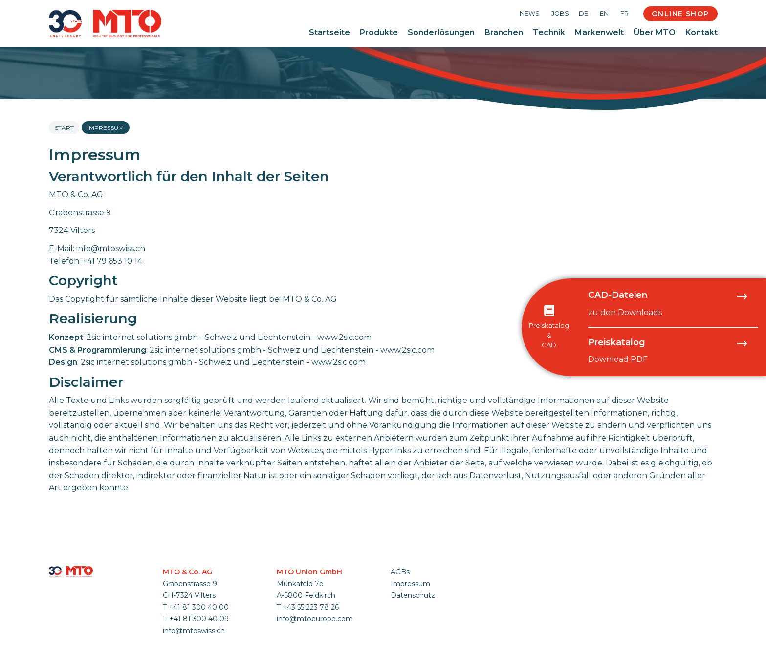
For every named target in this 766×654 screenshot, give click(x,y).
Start (64, 127)
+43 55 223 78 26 (311, 607)
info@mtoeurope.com (315, 618)
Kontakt (701, 32)
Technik (549, 32)
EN (604, 13)
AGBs (400, 572)
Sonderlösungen (441, 32)
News (530, 13)
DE (583, 13)
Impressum (410, 583)
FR (624, 13)
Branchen (503, 32)
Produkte (379, 32)
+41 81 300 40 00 (199, 607)
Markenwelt (599, 32)
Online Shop (680, 13)
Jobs (560, 13)
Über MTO (655, 32)
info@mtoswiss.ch (110, 248)
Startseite (329, 32)
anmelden (403, 607)
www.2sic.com (344, 337)
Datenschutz (413, 595)
